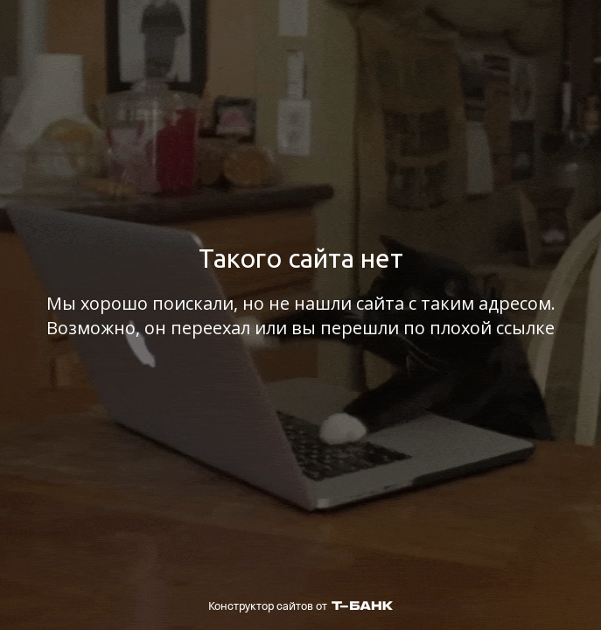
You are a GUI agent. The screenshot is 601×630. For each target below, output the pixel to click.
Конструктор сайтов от (300, 605)
